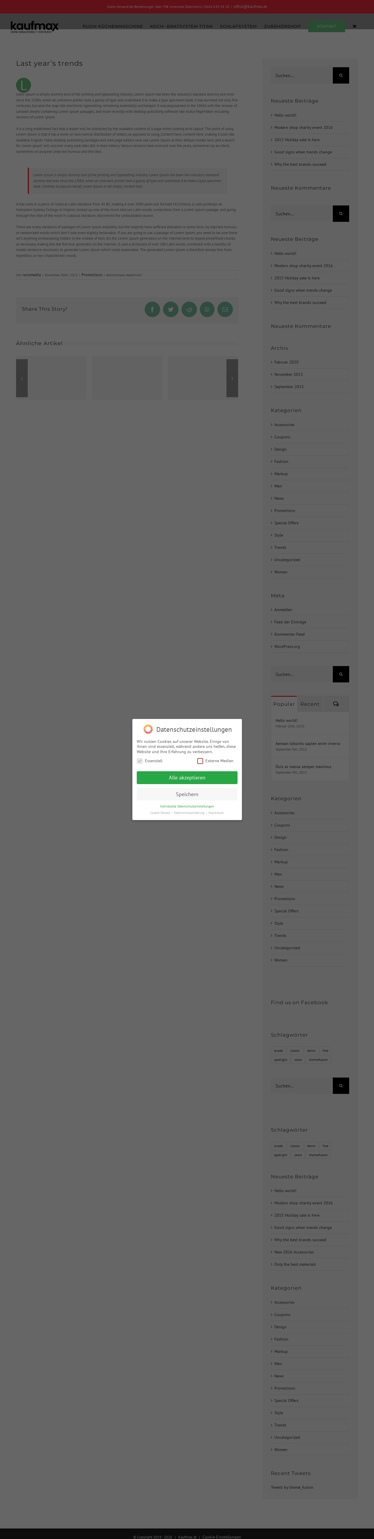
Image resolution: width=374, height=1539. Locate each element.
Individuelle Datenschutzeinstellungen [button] (187, 806)
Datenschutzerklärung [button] (189, 813)
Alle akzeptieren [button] (187, 777)
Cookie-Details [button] (160, 813)
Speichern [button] (187, 794)
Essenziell (149, 761)
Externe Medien (215, 761)
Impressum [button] (216, 813)
